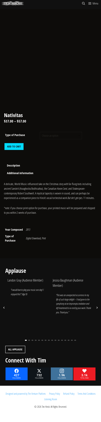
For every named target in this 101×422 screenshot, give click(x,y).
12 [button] (62, 340)
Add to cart (14, 146)
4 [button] (36, 340)
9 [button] (52, 340)
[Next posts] (97, 308)
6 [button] (42, 340)
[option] (27, 290)
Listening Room (50, 399)
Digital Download (33, 238)
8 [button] (49, 340)
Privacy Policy (54, 393)
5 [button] (39, 340)
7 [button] (46, 340)
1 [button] (26, 340)
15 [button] (72, 340)
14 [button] (69, 340)
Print (44, 238)
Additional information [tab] (20, 173)
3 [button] (32, 340)
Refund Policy (68, 393)
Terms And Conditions (87, 393)
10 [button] (55, 340)
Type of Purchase (15, 135)
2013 (28, 229)
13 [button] (65, 340)
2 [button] (29, 340)
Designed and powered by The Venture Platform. (26, 393)
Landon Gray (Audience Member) (25, 280)
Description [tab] (13, 165)
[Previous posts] (4, 308)
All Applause (15, 349)
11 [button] (59, 340)
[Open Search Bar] (83, 3)
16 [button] (75, 340)
